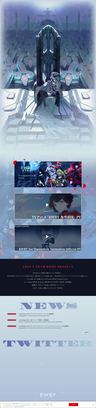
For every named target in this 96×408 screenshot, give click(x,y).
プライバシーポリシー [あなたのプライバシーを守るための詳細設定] (19, 406)
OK (73, 404)
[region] (48, 404)
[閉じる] (93, 404)
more (86, 332)
